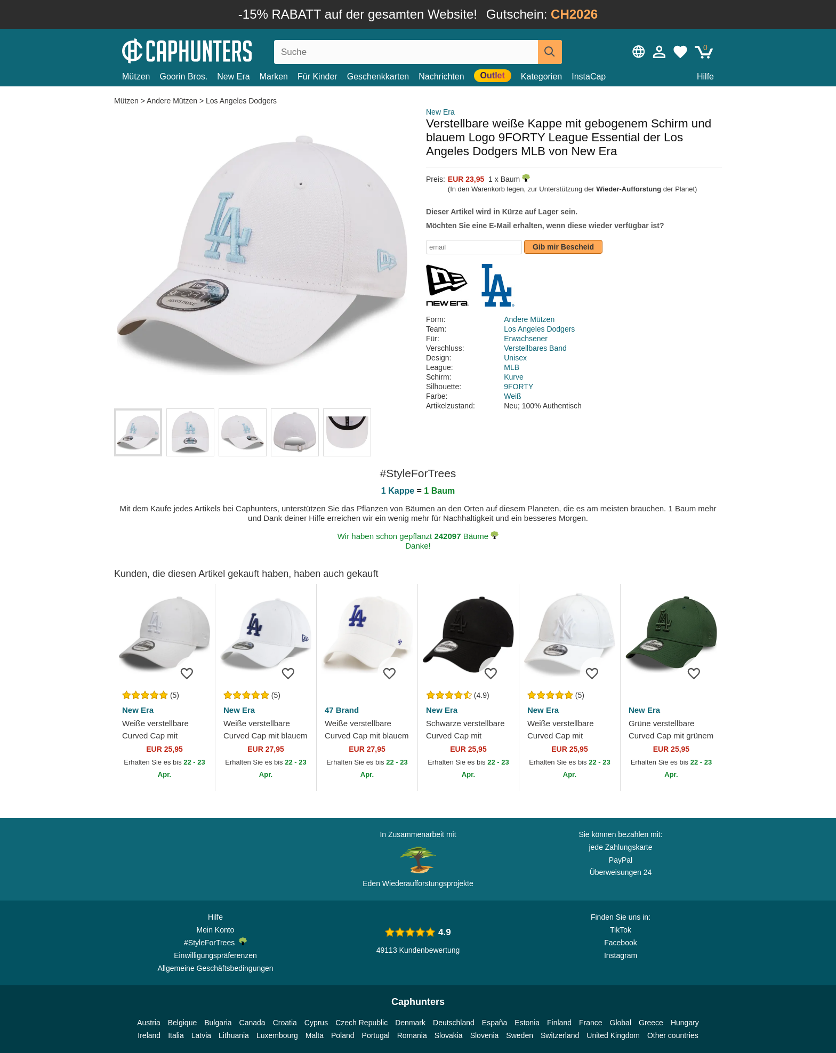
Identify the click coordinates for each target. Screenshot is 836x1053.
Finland (559, 1022)
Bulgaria (217, 1022)
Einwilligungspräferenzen (215, 955)
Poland (343, 1035)
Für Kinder (317, 76)
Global (620, 1022)
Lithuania (234, 1035)
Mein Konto (216, 930)
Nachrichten (441, 76)
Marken (274, 76)
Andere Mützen (172, 101)
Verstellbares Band (535, 348)
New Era (233, 76)
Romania (412, 1035)
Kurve (514, 377)
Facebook (620, 942)
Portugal (376, 1035)
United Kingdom (613, 1035)
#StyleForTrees (215, 942)
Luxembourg (277, 1035)
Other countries (672, 1035)
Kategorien (541, 76)
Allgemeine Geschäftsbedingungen (215, 968)
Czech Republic (361, 1022)
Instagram (620, 955)
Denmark (410, 1022)
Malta (315, 1035)
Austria (148, 1022)
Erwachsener (526, 338)
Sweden (519, 1035)
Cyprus (316, 1022)
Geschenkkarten (378, 76)
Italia (176, 1035)
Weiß (512, 396)
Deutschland (454, 1022)
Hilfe (705, 76)
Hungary (685, 1022)
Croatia (285, 1022)
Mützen (136, 76)
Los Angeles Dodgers (241, 101)
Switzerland (560, 1035)
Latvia (201, 1035)
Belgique (182, 1022)
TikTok (620, 930)
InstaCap (589, 76)
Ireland (149, 1035)
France (590, 1022)
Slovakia (449, 1035)
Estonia (527, 1022)
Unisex (515, 357)
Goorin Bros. (183, 76)
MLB (511, 367)
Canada (252, 1022)
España (494, 1022)
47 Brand (342, 709)
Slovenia (484, 1035)
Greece (651, 1022)
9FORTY (518, 386)
